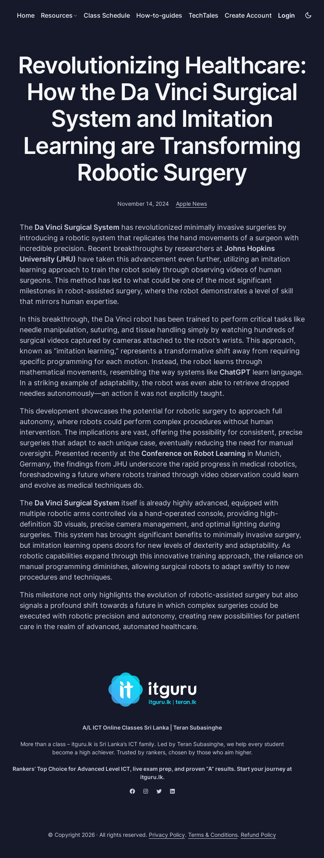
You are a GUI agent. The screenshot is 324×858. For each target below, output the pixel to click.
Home (26, 15)
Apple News (191, 203)
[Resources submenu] (59, 15)
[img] (308, 15)
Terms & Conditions (213, 834)
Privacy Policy (167, 834)
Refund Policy (258, 834)
